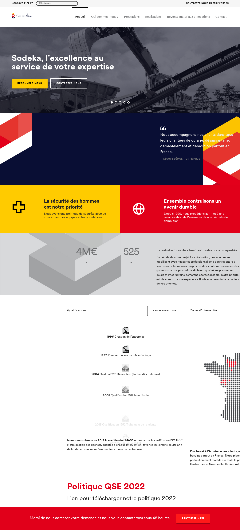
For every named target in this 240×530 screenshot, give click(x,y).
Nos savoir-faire (22, 3)
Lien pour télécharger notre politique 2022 (121, 499)
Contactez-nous (193, 518)
